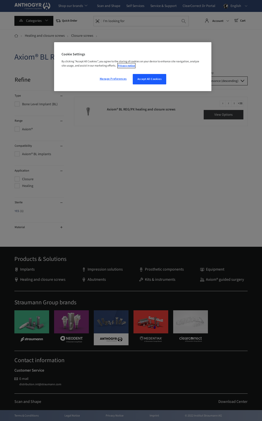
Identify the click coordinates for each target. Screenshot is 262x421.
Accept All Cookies (149, 79)
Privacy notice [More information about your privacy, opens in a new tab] (126, 66)
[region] (132, 66)
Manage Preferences (113, 79)
